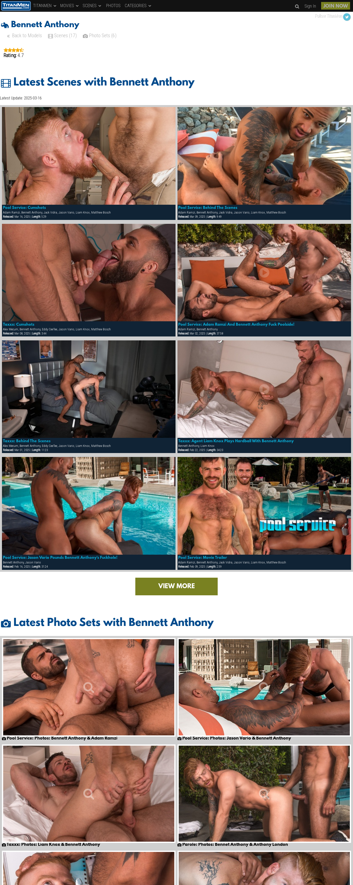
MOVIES (69, 5)
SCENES (92, 5)
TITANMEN (45, 5)
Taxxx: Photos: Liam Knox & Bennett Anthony (51, 845)
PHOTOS (113, 5)
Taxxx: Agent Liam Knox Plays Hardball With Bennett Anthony (236, 441)
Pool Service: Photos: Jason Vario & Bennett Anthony (234, 739)
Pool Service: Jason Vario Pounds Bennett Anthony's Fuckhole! (60, 558)
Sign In (310, 6)
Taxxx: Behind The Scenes (26, 441)
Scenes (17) (62, 36)
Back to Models (24, 36)
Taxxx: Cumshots (18, 325)
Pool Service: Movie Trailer (202, 558)
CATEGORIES (138, 5)
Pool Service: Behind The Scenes (207, 208)
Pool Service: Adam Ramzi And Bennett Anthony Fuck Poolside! (236, 325)
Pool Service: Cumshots (24, 208)
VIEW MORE (176, 586)
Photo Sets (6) (99, 36)
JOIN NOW (335, 6)
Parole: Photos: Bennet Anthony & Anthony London (232, 845)
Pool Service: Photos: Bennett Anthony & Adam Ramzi (59, 739)
